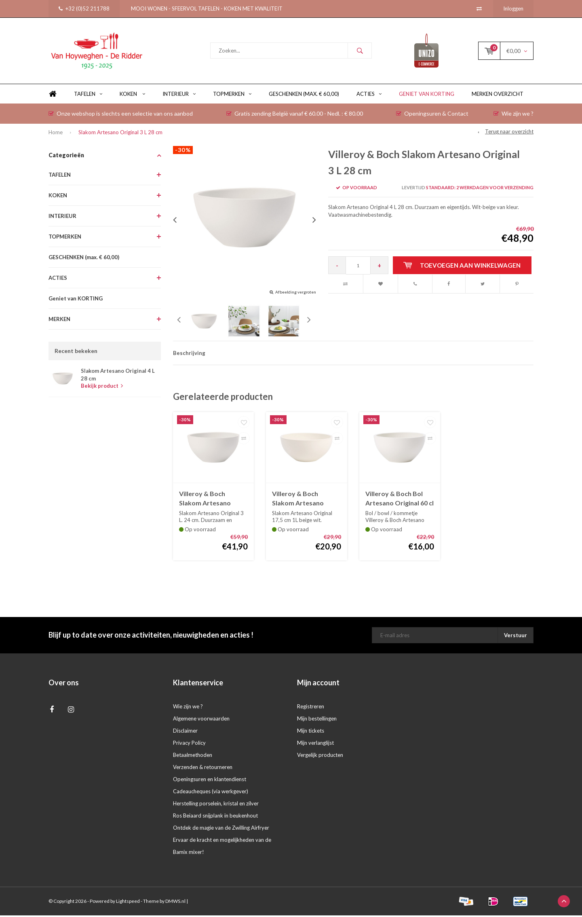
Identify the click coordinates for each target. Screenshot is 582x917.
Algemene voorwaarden (201, 720)
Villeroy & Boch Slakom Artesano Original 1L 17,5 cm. (301, 500)
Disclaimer (185, 732)
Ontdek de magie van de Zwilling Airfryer (221, 829)
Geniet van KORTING (426, 95)
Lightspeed (128, 903)
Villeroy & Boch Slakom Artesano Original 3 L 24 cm (205, 500)
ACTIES (369, 95)
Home (52, 96)
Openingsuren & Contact (432, 115)
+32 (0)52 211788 (84, 8)
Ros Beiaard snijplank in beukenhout (215, 817)
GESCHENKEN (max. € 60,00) (304, 95)
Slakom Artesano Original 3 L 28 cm (120, 134)
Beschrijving (189, 354)
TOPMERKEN (232, 95)
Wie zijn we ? (513, 115)
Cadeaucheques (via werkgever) (210, 793)
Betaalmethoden (192, 756)
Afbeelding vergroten (295, 293)
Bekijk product (102, 387)
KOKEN (132, 95)
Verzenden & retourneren (202, 768)
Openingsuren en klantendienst (209, 781)
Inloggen (513, 8)
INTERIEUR (179, 95)
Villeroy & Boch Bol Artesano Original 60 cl (399, 499)
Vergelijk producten (320, 756)
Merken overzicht (497, 95)
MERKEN (59, 320)
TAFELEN (88, 95)
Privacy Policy (189, 744)
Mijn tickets (310, 732)
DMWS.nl (175, 903)
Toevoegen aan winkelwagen (462, 266)
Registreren (310, 708)
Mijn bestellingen (317, 720)
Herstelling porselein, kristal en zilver (216, 805)
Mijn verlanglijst (315, 744)
